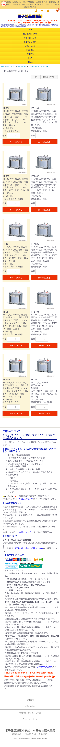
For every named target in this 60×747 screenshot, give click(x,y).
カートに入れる (16, 142)
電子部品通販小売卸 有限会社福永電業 (30, 730)
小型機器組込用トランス (37, 67)
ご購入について (30, 38)
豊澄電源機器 (22, 67)
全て (2, 67)
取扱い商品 (30, 50)
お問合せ (30, 62)
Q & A (30, 58)
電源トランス (10, 67)
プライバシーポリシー (30, 719)
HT (48, 67)
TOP (30, 30)
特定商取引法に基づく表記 (30, 713)
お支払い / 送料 (30, 42)
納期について (30, 46)
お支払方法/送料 (44, 667)
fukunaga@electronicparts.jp (31, 22)
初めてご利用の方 (30, 34)
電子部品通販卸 (30, 16)
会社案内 (30, 54)
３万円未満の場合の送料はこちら (28, 548)
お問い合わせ (30, 706)
